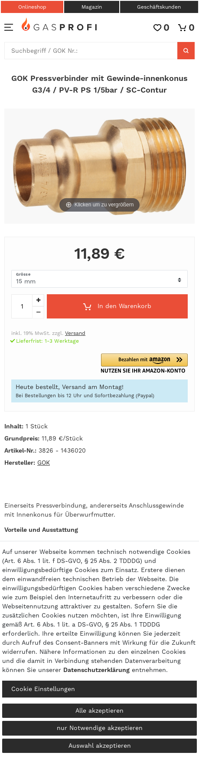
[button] (145, 363)
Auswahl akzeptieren (100, 745)
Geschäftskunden (159, 7)
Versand (75, 333)
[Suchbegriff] (91, 50)
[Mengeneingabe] (21, 306)
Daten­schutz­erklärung (96, 669)
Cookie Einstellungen (43, 688)
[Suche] (186, 50)
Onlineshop (32, 7)
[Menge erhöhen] (38, 300)
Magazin (92, 7)
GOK (43, 462)
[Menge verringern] (38, 312)
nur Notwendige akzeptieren (100, 727)
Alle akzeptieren (99, 710)
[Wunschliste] (161, 27)
